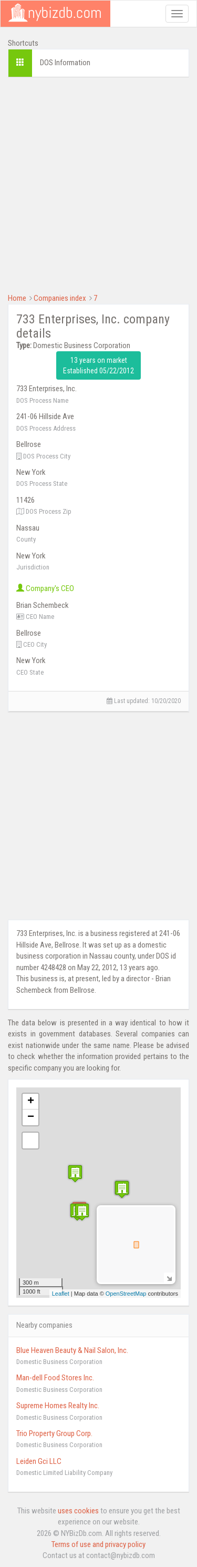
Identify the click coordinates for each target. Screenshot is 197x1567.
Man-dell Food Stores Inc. (55, 1377)
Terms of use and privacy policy (98, 1544)
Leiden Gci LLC (38, 1461)
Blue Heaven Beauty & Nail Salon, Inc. (72, 1350)
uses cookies (78, 1510)
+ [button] (30, 1102)
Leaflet (60, 1293)
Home (17, 298)
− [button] (30, 1117)
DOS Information (65, 62)
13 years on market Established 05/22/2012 (98, 365)
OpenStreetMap (126, 1293)
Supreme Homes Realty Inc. (57, 1405)
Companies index (60, 298)
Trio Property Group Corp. (54, 1433)
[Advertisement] (98, 183)
